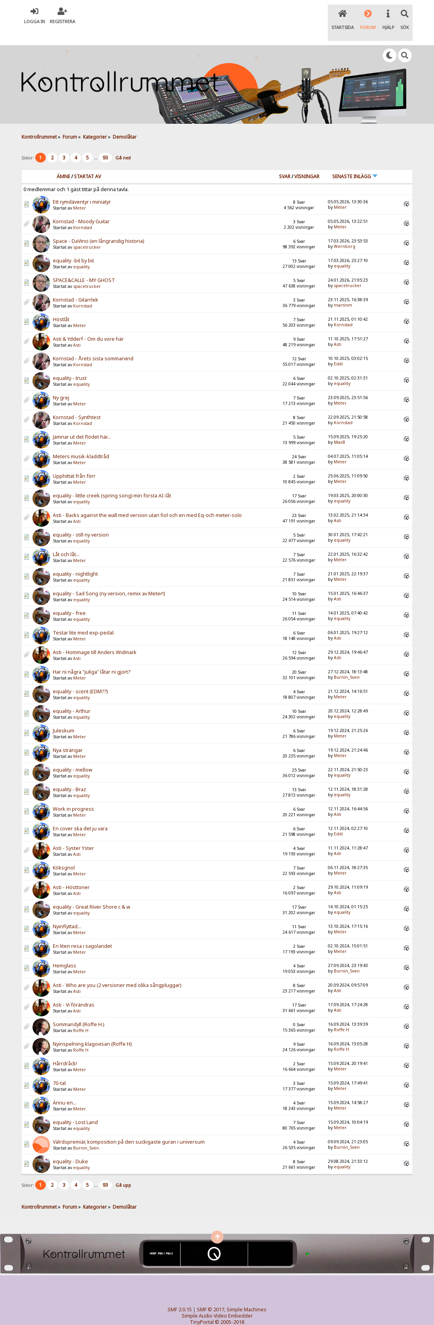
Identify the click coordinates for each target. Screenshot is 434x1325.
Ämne (63, 160)
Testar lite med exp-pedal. (84, 616)
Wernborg (344, 230)
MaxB (339, 425)
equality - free (69, 597)
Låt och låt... (66, 538)
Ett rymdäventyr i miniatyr (82, 186)
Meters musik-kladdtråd (81, 440)
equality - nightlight (75, 558)
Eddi (338, 347)
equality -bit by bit (73, 244)
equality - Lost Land (75, 1106)
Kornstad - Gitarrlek (75, 283)
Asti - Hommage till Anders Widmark (95, 636)
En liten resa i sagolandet (82, 930)
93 (105, 141)
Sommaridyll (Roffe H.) (78, 1008)
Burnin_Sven (347, 660)
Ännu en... (64, 1086)
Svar (284, 160)
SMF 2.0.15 (179, 1293)
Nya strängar (68, 734)
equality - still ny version (81, 518)
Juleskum (63, 714)
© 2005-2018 (229, 1305)
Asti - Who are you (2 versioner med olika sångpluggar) (117, 969)
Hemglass (64, 949)
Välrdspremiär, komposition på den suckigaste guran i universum (129, 1126)
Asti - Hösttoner (71, 871)
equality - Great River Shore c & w (91, 891)
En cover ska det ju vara (80, 812)
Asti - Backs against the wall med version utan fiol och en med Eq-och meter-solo (147, 499)
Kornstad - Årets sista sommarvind (93, 342)
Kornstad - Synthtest (77, 401)
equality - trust (69, 362)
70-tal (59, 1067)
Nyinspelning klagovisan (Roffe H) (92, 1028)
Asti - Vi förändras (73, 988)
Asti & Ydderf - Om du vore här (88, 323)
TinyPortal (202, 1305)
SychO (241, 1312)
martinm (343, 288)
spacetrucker (87, 231)
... (96, 142)
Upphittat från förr (74, 460)
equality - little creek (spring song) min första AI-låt (112, 479)
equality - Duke (70, 1145)
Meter (79, 192)
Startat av (87, 160)
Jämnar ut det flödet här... (82, 421)
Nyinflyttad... (67, 910)
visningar (306, 160)
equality (81, 250)
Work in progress (73, 793)
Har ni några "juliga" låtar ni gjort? (91, 656)
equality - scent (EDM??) (80, 675)
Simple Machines (247, 1293)
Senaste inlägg (355, 160)
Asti (77, 329)
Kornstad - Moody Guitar (81, 205)
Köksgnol (64, 851)
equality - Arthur (71, 695)
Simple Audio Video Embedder (217, 1299)
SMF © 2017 (210, 1293)
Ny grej (61, 381)
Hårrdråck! (65, 1047)
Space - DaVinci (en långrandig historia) (98, 225)
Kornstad (82, 211)
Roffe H (80, 1014)
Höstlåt (61, 303)
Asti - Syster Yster (73, 832)
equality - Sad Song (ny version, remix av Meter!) (109, 577)
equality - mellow (72, 753)
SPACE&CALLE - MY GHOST (84, 264)
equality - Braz (69, 773)
